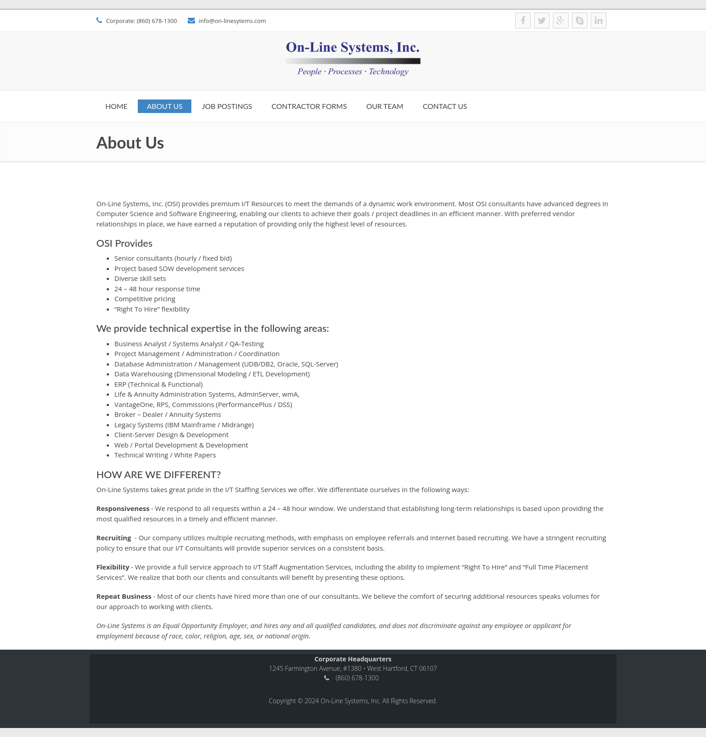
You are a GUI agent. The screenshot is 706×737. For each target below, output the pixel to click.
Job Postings (227, 106)
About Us (164, 106)
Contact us (445, 106)
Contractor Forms (309, 106)
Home (116, 106)
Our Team (384, 106)
